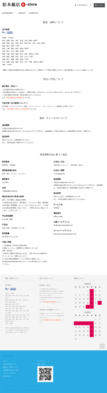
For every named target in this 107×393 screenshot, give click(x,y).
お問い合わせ (7, 376)
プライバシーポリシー (9, 373)
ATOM (43, 364)
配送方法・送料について (10, 367)
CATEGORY (8, 13)
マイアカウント (82, 5)
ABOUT (22, 13)
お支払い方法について (9, 364)
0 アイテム (99, 5)
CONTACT (34, 13)
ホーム (5, 361)
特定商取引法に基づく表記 (11, 370)
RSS (38, 364)
